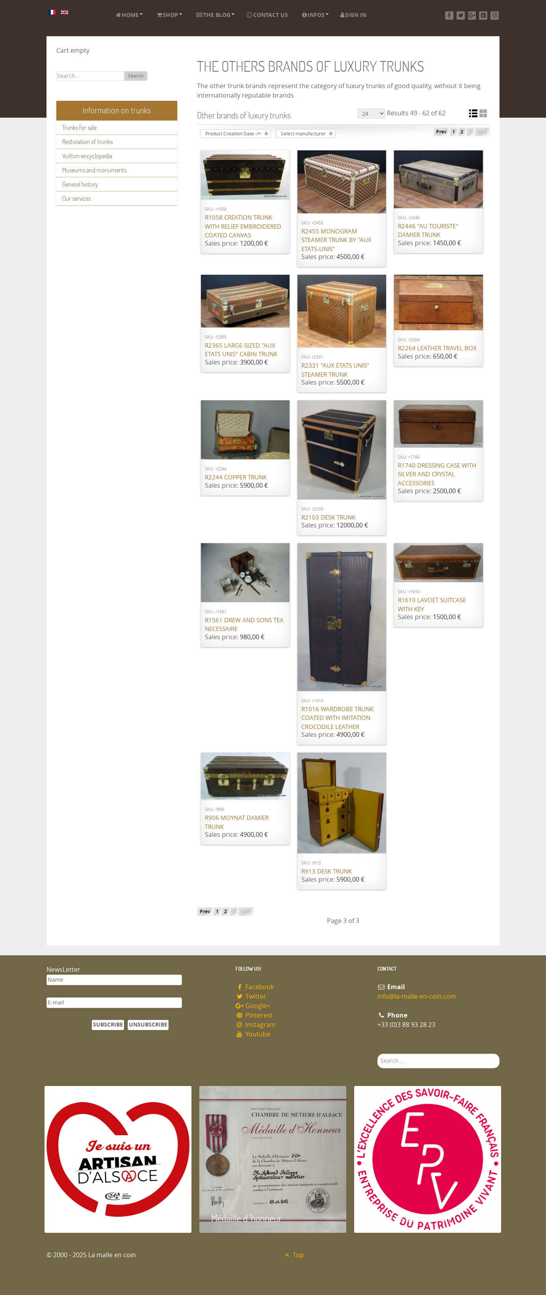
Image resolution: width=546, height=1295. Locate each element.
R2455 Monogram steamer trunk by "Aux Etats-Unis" (336, 240)
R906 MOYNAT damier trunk (237, 822)
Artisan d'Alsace (84, 1218)
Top (293, 1255)
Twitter (251, 996)
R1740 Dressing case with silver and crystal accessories (437, 474)
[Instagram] (494, 15)
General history (80, 184)
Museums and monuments (94, 170)
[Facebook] (449, 15)
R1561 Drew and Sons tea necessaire (244, 625)
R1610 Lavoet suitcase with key (432, 605)
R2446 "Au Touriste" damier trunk (428, 231)
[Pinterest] (483, 15)
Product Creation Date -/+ (233, 134)
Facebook (255, 987)
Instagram (256, 1025)
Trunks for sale (79, 127)
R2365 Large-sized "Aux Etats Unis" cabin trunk (241, 350)
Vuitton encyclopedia (87, 156)
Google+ (253, 1006)
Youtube (253, 1034)
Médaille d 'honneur (246, 1218)
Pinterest (254, 1015)
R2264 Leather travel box (437, 348)
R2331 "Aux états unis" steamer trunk (335, 370)
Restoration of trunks (87, 142)
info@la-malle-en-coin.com (416, 996)
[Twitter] (461, 15)
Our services (76, 198)
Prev (441, 132)
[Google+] (472, 15)
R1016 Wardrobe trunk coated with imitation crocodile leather (337, 718)
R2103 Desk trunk (328, 517)
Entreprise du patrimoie (409, 1218)
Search (135, 76)
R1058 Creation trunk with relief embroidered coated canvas (243, 226)
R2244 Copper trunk (236, 477)
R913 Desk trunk (326, 871)
